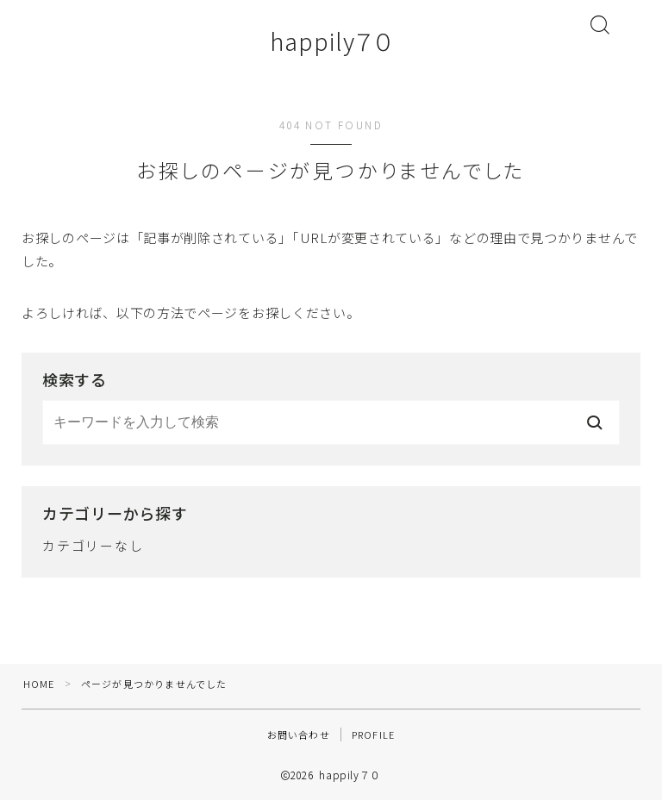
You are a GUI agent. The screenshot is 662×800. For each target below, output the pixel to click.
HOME (39, 684)
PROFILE (373, 734)
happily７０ (331, 41)
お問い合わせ (298, 734)
